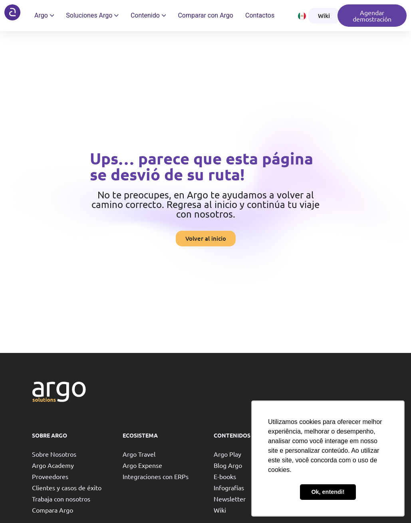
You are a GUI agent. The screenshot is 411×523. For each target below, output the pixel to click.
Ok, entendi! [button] (327, 492)
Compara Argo (52, 510)
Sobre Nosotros (54, 454)
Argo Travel (139, 454)
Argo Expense (142, 465)
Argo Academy (53, 465)
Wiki (220, 510)
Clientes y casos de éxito (66, 487)
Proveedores (50, 476)
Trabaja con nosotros (61, 499)
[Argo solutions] (12, 12)
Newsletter (230, 499)
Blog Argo (228, 465)
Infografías (229, 487)
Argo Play (227, 454)
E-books (225, 476)
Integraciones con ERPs (156, 476)
